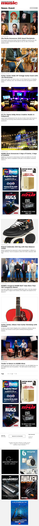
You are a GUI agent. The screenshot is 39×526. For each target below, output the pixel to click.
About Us (30, 437)
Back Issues (3, 436)
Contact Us (30, 436)
